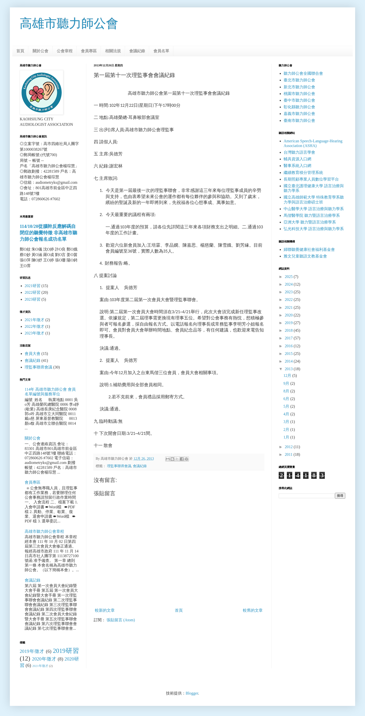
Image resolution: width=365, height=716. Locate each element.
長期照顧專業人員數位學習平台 (311, 179)
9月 (286, 383)
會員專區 (89, 51)
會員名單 (161, 51)
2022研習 (32, 292)
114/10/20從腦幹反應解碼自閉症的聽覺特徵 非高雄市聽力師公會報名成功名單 (48, 233)
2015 (289, 353)
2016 (289, 346)
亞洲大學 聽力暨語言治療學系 (310, 222)
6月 (286, 399)
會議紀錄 (137, 51)
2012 (289, 447)
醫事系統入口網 (297, 166)
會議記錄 (32, 580)
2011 (289, 454)
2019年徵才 (32, 651)
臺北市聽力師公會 (299, 80)
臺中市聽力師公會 (299, 100)
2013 (289, 369)
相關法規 (113, 51)
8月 (286, 391)
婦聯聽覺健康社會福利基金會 (309, 249)
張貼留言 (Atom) (121, 620)
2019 (289, 323)
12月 (287, 375)
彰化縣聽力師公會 (299, 107)
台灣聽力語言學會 (299, 152)
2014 (289, 361)
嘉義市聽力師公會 (299, 113)
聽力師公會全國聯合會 (303, 73)
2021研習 (32, 286)
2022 (289, 299)
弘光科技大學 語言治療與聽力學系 (314, 229)
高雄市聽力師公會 (69, 23)
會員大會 (32, 353)
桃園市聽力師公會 (299, 94)
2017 (289, 338)
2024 (289, 284)
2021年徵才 (34, 320)
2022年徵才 (34, 326)
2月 (286, 429)
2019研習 (66, 650)
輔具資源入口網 (297, 159)
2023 (289, 292)
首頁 (20, 51)
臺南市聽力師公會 (299, 120)
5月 (286, 406)
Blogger (192, 693)
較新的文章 (105, 610)
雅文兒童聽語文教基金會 (305, 256)
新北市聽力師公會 (299, 87)
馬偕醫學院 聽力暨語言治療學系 (312, 215)
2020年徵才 (44, 658)
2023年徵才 (34, 333)
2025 (289, 277)
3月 (286, 422)
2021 (289, 307)
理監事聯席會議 (119, 466)
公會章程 (65, 51)
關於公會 (40, 51)
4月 (286, 414)
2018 (289, 330)
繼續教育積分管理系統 (303, 172)
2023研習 (32, 299)
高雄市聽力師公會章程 (44, 531)
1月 (286, 437)
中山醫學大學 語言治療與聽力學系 (314, 209)
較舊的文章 (253, 610)
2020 (289, 315)
